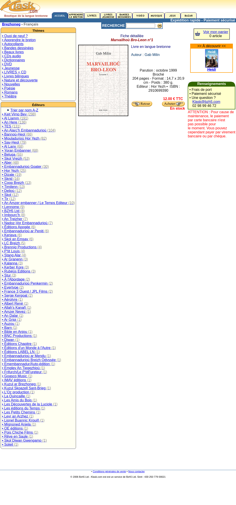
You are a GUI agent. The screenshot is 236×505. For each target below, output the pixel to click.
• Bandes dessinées (18, 48)
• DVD (7, 64)
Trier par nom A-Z (24, 110)
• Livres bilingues (15, 76)
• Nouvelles (11, 84)
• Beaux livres (13, 52)
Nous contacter (136, 471)
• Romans (10, 92)
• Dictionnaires (13, 60)
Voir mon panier (215, 32)
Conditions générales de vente (109, 471)
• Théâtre (9, 96)
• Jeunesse (11, 68)
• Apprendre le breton (19, 40)
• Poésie (8, 88)
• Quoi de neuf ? (15, 36)
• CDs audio (11, 56)
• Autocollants (12, 44)
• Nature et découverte (20, 80)
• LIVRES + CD (14, 72)
